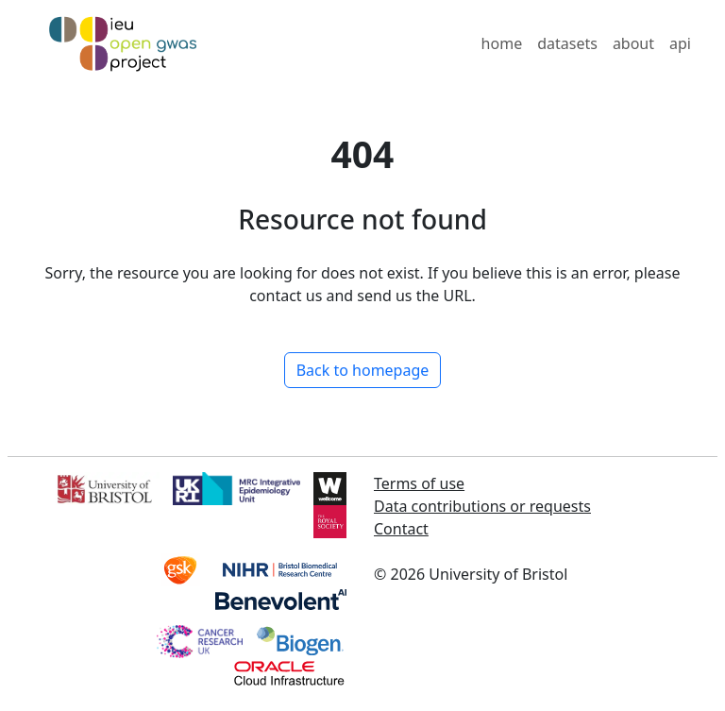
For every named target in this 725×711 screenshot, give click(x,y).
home (502, 43)
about (633, 43)
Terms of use (419, 483)
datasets (567, 43)
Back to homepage (363, 370)
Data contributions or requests (482, 506)
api (680, 43)
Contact (401, 528)
